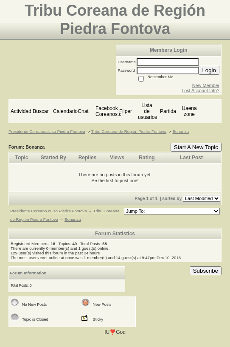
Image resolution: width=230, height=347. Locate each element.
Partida (168, 111)
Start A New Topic (196, 147)
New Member (205, 85)
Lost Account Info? (200, 90)
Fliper (125, 111)
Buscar (40, 111)
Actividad (21, 111)
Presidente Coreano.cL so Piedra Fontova (46, 131)
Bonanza (180, 131)
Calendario (65, 111)
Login (209, 70)
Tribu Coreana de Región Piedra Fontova (128, 131)
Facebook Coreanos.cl (109, 111)
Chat (83, 111)
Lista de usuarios (147, 111)
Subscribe (205, 271)
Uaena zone (189, 111)
